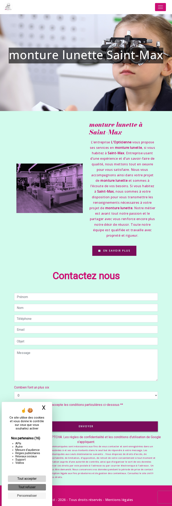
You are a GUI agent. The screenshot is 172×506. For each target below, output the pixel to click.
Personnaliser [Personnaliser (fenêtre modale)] (27, 496)
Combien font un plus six (31, 387)
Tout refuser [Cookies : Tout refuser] (27, 487)
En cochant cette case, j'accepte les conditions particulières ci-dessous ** (70, 405)
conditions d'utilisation (129, 437)
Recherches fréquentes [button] (86, 491)
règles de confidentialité (87, 437)
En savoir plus (114, 250)
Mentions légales (118, 500)
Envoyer (86, 426)
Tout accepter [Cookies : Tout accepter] (27, 479)
